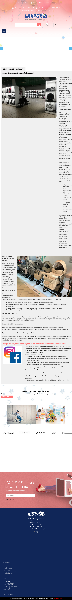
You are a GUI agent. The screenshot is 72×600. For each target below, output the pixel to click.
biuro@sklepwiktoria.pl (27, 8)
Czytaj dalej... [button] (7, 397)
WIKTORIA (36, 16)
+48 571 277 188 (55, 8)
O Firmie (27, 3)
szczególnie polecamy (13, 69)
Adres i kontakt (37, 3)
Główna (20, 3)
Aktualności (47, 3)
